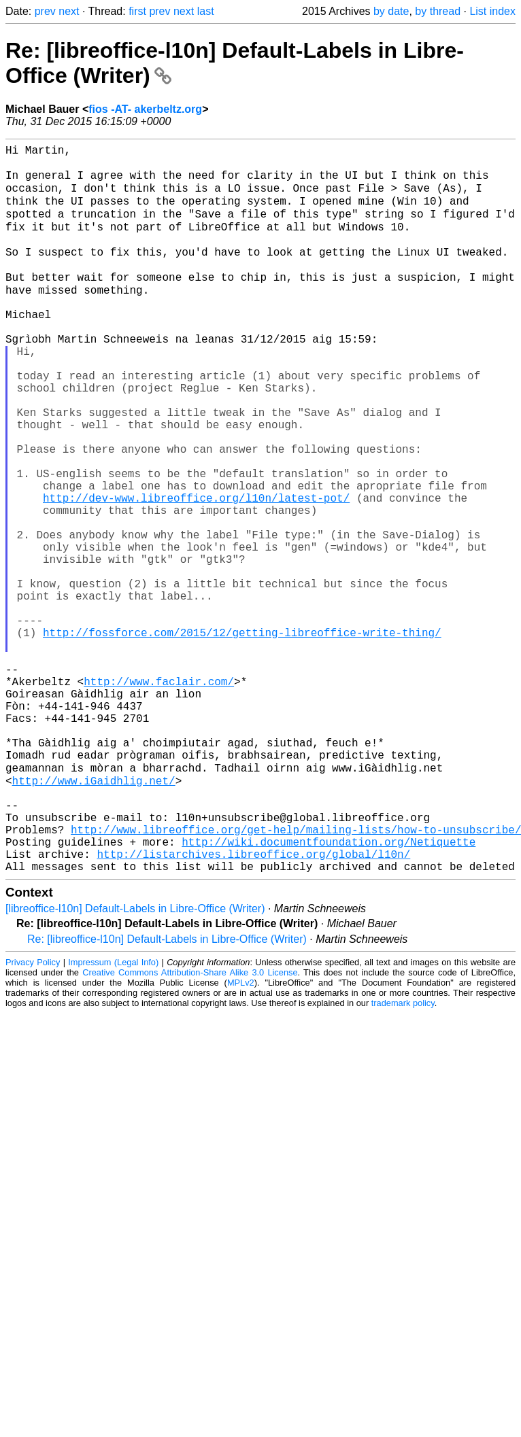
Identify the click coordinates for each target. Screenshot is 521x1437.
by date (391, 11)
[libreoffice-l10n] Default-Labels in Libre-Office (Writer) (135, 1062)
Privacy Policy (32, 1116)
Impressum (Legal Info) (113, 1116)
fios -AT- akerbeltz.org (145, 109)
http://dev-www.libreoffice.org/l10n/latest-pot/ (196, 571)
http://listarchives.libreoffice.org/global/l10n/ (253, 1004)
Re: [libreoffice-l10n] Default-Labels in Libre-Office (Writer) (167, 1092)
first (137, 11)
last (205, 11)
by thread (437, 11)
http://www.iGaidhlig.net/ (93, 914)
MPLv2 (240, 1136)
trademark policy (403, 1157)
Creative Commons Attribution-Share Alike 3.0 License (189, 1126)
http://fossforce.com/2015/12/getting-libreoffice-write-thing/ (242, 735)
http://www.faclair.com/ (159, 795)
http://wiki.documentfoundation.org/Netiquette (328, 989)
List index (492, 11)
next (68, 11)
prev (45, 11)
